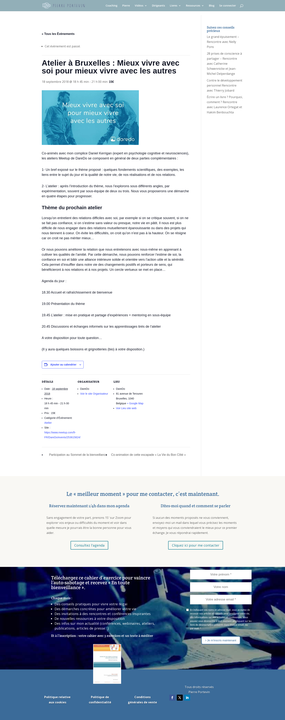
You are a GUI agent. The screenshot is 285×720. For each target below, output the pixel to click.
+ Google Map (135, 403)
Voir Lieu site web (126, 408)
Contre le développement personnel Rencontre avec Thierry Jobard (224, 85)
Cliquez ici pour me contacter (195, 545)
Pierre (126, 5)
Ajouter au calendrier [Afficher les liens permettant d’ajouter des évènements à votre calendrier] (63, 364)
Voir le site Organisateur (94, 393)
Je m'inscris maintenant (220, 640)
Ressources (193, 5)
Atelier (48, 422)
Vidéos (139, 5)
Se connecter (227, 5)
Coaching (111, 5)
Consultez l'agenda (89, 545)
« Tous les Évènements (58, 33)
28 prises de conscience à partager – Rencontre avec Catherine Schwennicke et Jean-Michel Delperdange (224, 63)
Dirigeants (158, 5)
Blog (211, 5)
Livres (173, 5)
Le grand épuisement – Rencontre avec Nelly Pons (223, 42)
